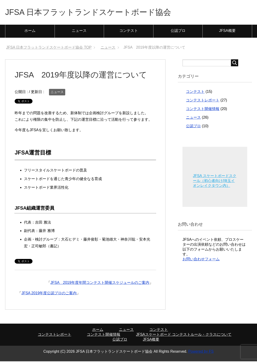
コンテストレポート (202, 101)
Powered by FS (201, 352)
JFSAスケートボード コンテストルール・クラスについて (184, 335)
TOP (49, 48)
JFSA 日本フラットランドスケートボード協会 (93, 12)
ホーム (30, 31)
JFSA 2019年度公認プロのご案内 (49, 294)
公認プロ (178, 31)
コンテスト (128, 31)
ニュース (79, 31)
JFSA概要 (227, 31)
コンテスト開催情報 (202, 109)
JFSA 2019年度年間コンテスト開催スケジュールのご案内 (99, 283)
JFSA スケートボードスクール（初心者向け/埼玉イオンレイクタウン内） (214, 181)
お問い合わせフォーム (201, 260)
